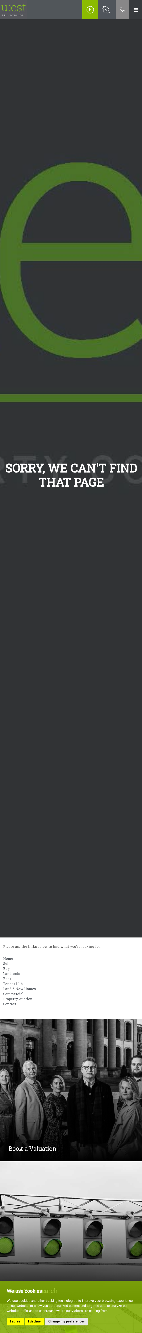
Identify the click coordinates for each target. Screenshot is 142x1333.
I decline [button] (34, 1321)
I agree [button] (15, 1321)
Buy (6, 968)
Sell (6, 963)
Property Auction (17, 999)
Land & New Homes (19, 988)
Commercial (13, 994)
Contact (9, 1004)
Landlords (11, 973)
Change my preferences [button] (66, 1321)
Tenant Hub (13, 983)
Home (8, 958)
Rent (7, 978)
